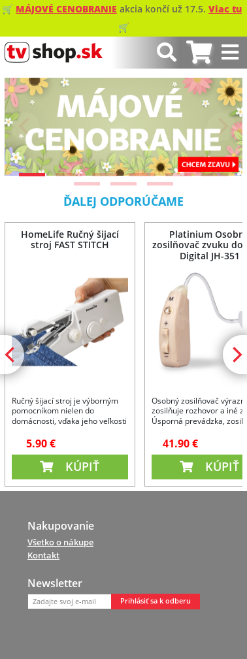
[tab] (199, 53)
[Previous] (25, 126)
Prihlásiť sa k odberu (155, 600)
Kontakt (43, 555)
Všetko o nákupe (60, 542)
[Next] (221, 126)
